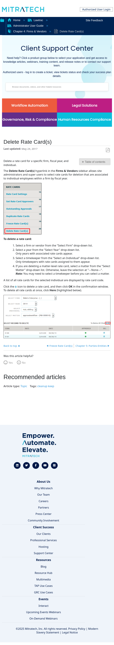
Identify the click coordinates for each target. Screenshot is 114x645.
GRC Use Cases (43, 592)
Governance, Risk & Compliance (29, 119)
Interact (44, 606)
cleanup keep (45, 386)
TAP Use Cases (43, 586)
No (24, 362)
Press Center (44, 514)
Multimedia (43, 579)
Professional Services (43, 540)
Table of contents (95, 161)
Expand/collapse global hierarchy (2, 20)
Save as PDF (108, 150)
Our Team (43, 494)
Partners (43, 507)
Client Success (43, 527)
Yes (11, 362)
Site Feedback (94, 20)
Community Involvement (43, 520)
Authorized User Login (96, 9)
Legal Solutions (84, 105)
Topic (24, 386)
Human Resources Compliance (84, 119)
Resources (43, 560)
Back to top (10, 345)
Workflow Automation (29, 105)
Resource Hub (43, 573)
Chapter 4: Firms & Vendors (27, 31)
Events (43, 599)
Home (14, 20)
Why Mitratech (43, 488)
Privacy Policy (76, 629)
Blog (43, 566)
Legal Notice (70, 632)
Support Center (43, 553)
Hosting (44, 547)
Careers (43, 501)
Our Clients (43, 534)
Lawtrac (36, 20)
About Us (43, 482)
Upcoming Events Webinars (43, 612)
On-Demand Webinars (44, 618)
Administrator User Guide (25, 25)
